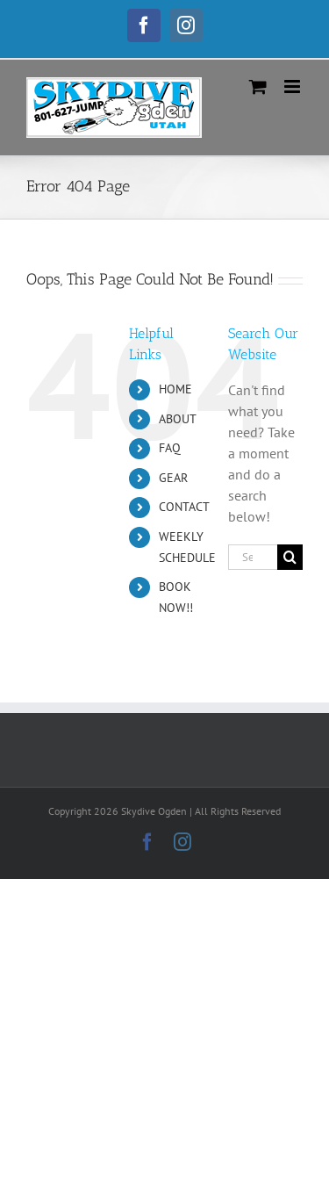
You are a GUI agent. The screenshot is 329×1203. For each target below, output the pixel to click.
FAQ (170, 448)
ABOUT (178, 419)
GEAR (173, 478)
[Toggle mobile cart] (258, 86)
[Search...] (252, 557)
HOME (175, 389)
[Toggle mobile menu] (293, 86)
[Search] (290, 557)
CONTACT (184, 507)
